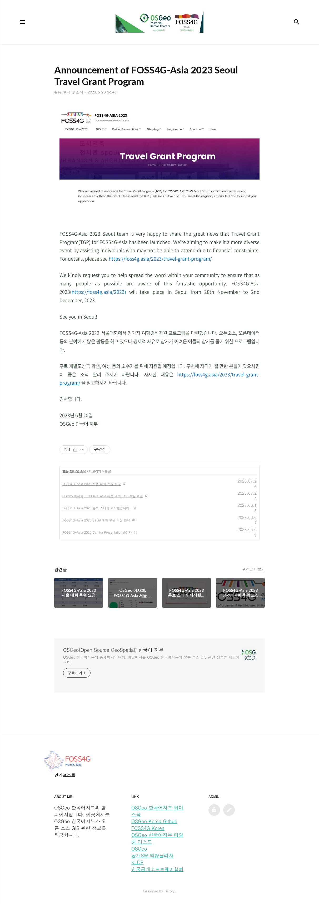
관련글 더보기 (253, 569)
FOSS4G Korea (148, 828)
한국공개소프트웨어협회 (157, 869)
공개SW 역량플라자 (152, 855)
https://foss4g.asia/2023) (99, 291)
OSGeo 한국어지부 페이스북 (157, 811)
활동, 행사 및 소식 (74, 471)
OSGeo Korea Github (154, 821)
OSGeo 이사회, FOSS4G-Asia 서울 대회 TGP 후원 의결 (102, 496)
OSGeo (139, 848)
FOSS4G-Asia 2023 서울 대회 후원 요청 (91, 483)
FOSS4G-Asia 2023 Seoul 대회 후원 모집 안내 (96, 520)
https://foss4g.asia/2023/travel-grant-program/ (160, 258)
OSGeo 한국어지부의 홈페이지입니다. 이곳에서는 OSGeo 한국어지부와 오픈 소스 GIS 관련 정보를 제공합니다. (151, 659)
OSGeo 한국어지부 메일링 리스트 (157, 838)
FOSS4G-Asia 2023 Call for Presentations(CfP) (97, 532)
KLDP (137, 862)
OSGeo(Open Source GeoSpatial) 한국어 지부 (113, 650)
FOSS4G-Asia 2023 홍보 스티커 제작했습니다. (96, 508)
